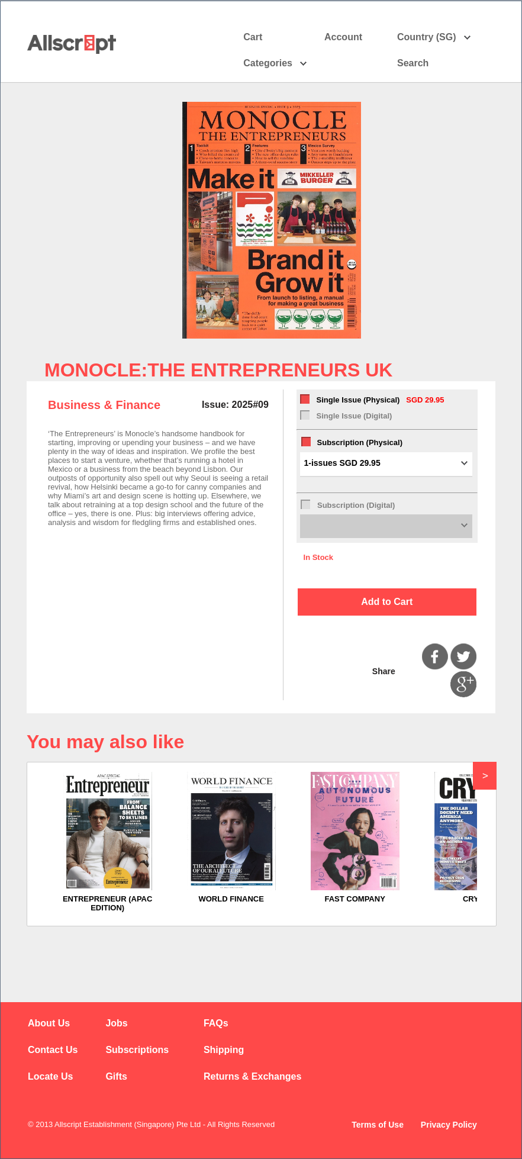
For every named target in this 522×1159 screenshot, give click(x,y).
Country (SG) (434, 37)
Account (353, 37)
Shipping (224, 1050)
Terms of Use (378, 1124)
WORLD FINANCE (231, 898)
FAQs (216, 1023)
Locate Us (50, 1076)
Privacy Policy (449, 1124)
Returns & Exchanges (252, 1076)
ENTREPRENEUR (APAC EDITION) (107, 903)
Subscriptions (137, 1050)
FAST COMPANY (355, 898)
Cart (252, 37)
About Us (49, 1023)
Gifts (116, 1076)
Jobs (116, 1023)
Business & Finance (104, 404)
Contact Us (53, 1050)
